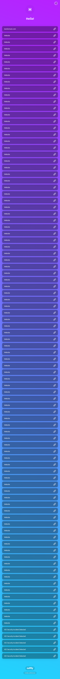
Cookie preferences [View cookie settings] (30, 673)
